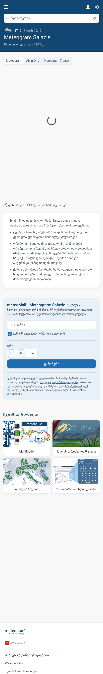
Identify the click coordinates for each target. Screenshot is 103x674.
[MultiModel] (26, 438)
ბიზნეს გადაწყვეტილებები (27, 655)
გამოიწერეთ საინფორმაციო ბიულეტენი (39, 333)
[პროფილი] (88, 7)
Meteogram (13, 60)
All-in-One (32, 60)
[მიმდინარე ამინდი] (51, 29)
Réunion (9, 44)
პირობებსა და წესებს (76, 386)
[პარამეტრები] (97, 7)
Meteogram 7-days (56, 60)
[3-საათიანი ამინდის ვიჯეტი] (76, 475)
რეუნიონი (23, 44)
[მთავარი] (15, 632)
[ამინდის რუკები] (26, 475)
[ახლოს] (94, 18)
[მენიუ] (5, 7)
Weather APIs (14, 663)
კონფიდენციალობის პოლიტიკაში (58, 382)
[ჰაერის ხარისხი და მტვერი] (76, 438)
